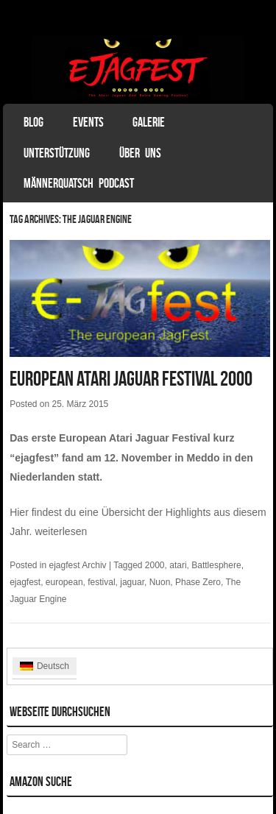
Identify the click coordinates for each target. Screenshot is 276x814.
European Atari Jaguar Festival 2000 (131, 378)
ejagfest (25, 582)
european (64, 582)
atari (177, 565)
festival (101, 582)
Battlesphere (216, 565)
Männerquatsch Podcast (79, 183)
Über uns (140, 153)
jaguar (132, 582)
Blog (33, 122)
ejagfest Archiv (78, 565)
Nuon (160, 582)
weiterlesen (61, 531)
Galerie (148, 122)
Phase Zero (198, 582)
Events (88, 122)
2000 (155, 565)
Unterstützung (57, 153)
